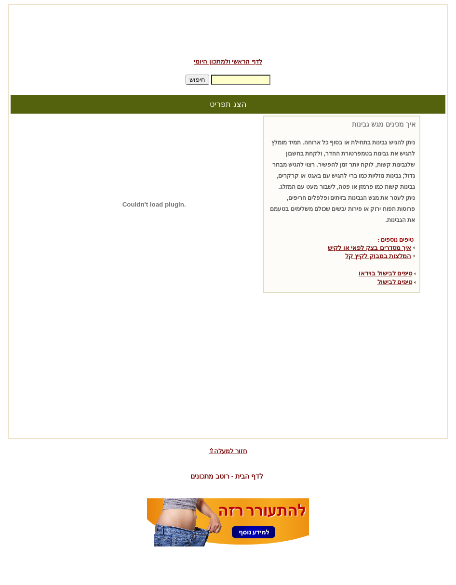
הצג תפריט (228, 104)
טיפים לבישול (395, 282)
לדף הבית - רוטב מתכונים (226, 476)
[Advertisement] (228, 28)
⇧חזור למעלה (228, 451)
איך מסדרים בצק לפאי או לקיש (369, 247)
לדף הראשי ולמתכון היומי (228, 61)
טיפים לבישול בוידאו (385, 273)
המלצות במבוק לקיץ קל (378, 256)
